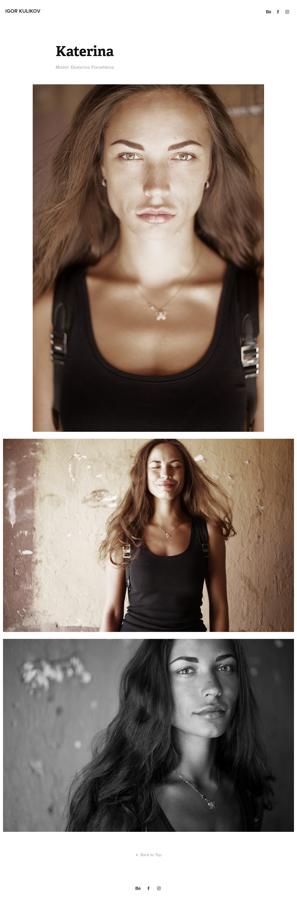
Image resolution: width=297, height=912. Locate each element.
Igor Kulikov (22, 11)
